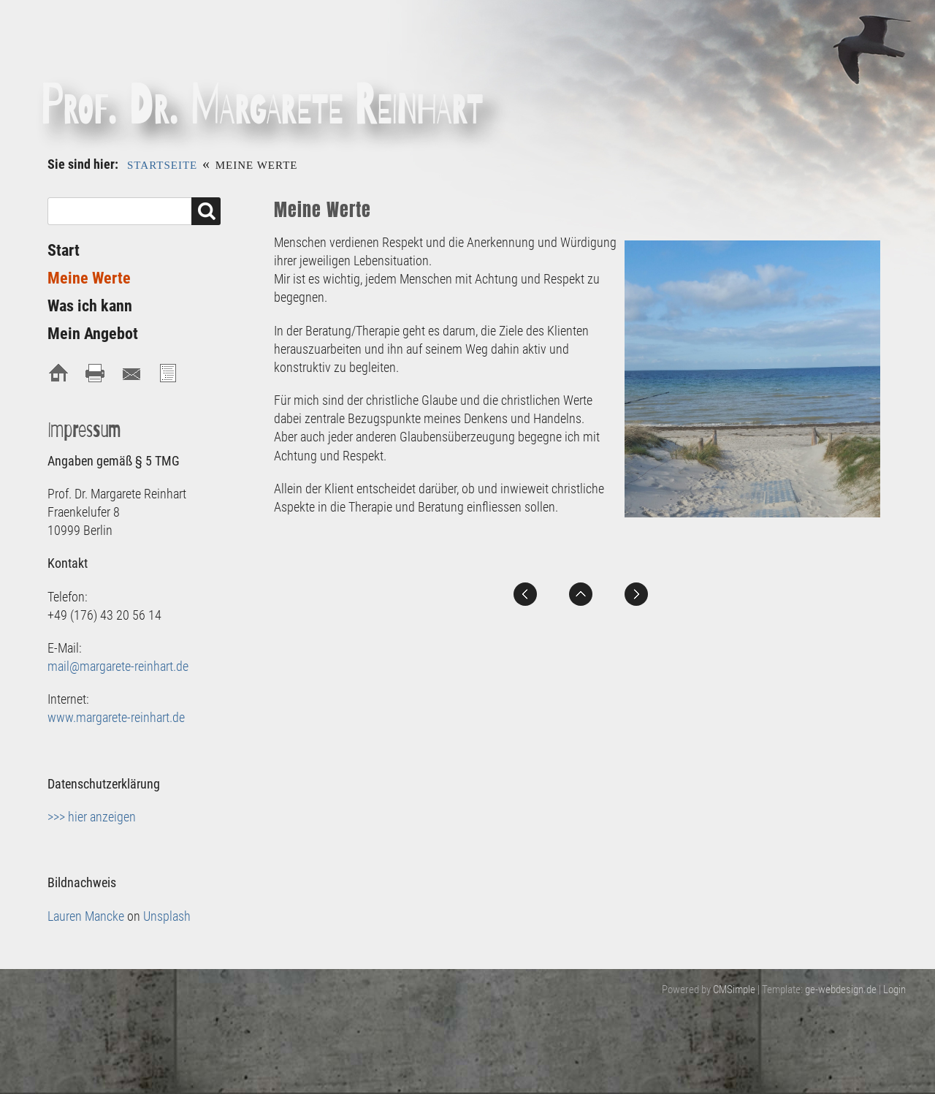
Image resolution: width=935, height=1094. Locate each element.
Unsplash (167, 916)
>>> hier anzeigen (91, 816)
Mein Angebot (92, 333)
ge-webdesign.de (841, 989)
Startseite (162, 165)
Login (894, 989)
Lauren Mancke (85, 916)
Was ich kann (89, 306)
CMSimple (734, 989)
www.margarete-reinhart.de (116, 717)
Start (63, 250)
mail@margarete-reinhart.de (117, 666)
